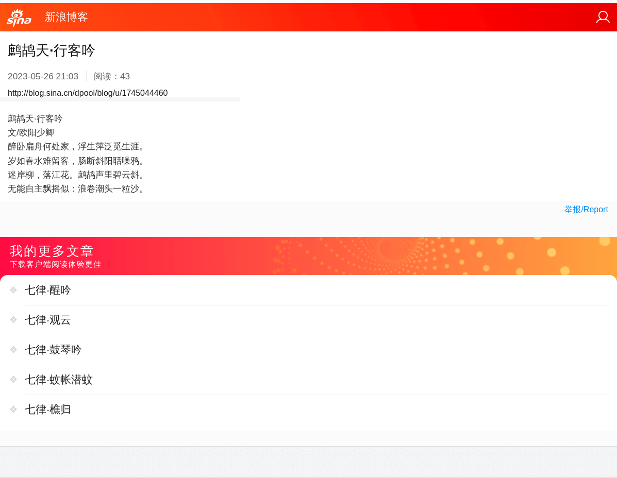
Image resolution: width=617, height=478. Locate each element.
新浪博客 (66, 17)
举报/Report (586, 209)
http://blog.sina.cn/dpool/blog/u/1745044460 (88, 93)
